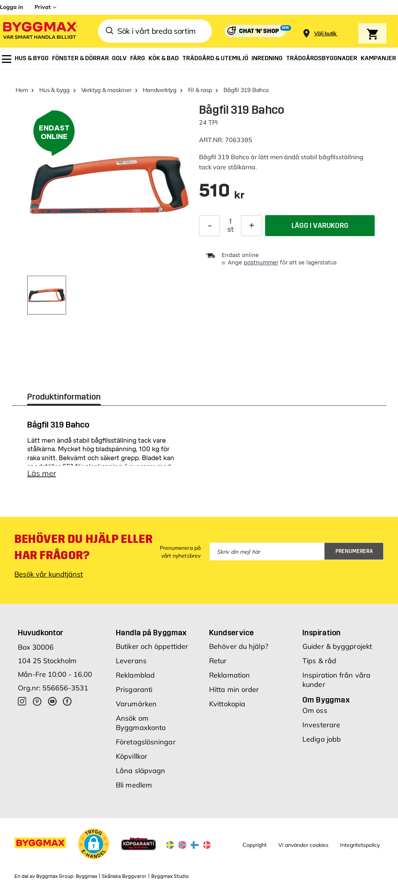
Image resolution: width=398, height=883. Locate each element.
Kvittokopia (227, 703)
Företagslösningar (146, 741)
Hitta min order (234, 689)
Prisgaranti (134, 689)
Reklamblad (135, 675)
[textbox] (221, 194)
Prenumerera (354, 551)
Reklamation (229, 675)
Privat (43, 6)
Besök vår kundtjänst (48, 574)
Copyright (255, 844)
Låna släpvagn (140, 770)
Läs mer (41, 473)
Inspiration (321, 632)
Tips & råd (319, 660)
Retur (218, 660)
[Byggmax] (39, 31)
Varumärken (136, 703)
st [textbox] (230, 229)
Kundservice (231, 632)
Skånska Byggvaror (124, 876)
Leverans (131, 660)
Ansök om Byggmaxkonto (141, 723)
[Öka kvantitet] (251, 225)
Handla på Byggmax (151, 632)
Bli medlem (134, 784)
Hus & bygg (54, 90)
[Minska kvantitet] (209, 225)
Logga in (11, 6)
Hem (22, 90)
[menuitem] (6, 59)
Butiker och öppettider (152, 646)
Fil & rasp (200, 90)
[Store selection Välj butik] (325, 33)
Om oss (314, 710)
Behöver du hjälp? (238, 646)
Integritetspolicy (360, 844)
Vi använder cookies (303, 844)
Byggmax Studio (170, 876)
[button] (93, 843)
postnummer (261, 262)
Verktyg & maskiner (106, 90)
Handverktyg (159, 90)
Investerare (321, 724)
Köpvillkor (131, 756)
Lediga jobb (321, 739)
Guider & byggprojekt (337, 646)
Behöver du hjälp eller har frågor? (83, 547)
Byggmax (86, 876)
